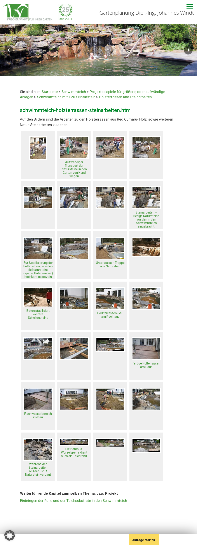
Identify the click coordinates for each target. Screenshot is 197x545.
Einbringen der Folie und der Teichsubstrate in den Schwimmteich (73, 500)
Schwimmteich (73, 91)
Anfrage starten (143, 540)
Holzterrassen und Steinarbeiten (125, 97)
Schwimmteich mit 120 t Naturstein (66, 97)
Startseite (50, 91)
